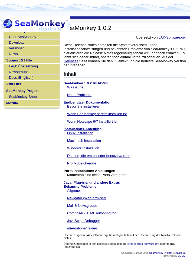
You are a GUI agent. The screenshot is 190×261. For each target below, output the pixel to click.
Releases (71, 61)
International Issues (82, 228)
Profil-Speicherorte (81, 163)
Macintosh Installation (84, 141)
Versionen (17, 48)
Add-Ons (13, 84)
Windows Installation (83, 148)
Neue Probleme (79, 95)
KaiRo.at (180, 252)
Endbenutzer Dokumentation (88, 102)
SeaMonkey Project (22, 91)
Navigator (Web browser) (86, 198)
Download (17, 42)
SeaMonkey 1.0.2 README (86, 83)
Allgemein (75, 190)
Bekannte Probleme (80, 186)
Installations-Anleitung (82, 129)
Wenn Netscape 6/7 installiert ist (92, 121)
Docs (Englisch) (21, 77)
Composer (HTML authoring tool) (93, 213)
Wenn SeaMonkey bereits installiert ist (97, 114)
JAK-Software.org (172, 37)
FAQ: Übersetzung (23, 66)
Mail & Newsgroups (82, 206)
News (13, 54)
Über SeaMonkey (22, 37)
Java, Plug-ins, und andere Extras (92, 182)
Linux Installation (80, 133)
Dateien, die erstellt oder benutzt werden (98, 156)
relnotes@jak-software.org (142, 243)
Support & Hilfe (19, 60)
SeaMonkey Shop (23, 97)
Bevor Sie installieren (83, 106)
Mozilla (12, 103)
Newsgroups (18, 72)
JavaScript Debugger (83, 221)
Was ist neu (76, 87)
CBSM (181, 255)
